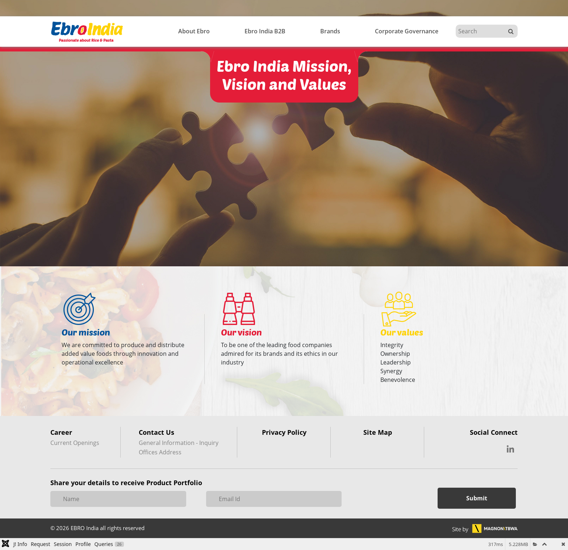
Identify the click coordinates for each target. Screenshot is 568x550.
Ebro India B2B (265, 31)
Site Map (377, 433)
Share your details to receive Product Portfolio (126, 482)
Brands (330, 31)
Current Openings (74, 443)
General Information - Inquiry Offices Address (178, 447)
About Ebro (194, 31)
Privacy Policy (284, 433)
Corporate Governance (406, 31)
